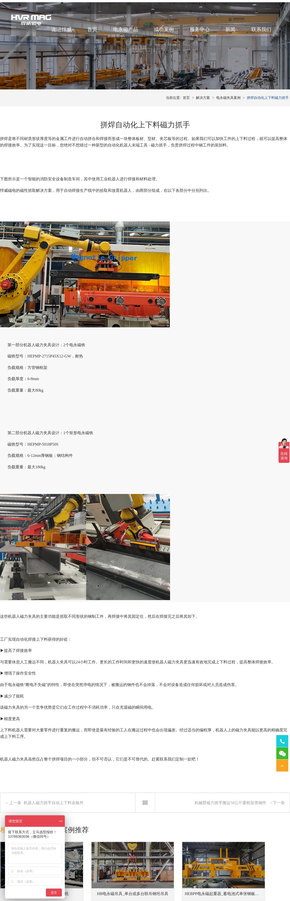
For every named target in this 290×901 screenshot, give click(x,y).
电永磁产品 (122, 33)
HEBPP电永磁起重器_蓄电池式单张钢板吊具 (191, 711)
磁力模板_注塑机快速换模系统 (33, 711)
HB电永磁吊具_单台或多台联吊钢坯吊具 (113, 711)
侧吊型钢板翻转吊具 (86, 870)
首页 (89, 33)
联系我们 (258, 33)
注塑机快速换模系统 (141, 855)
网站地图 (226, 888)
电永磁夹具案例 (228, 119)
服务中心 (196, 33)
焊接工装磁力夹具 (190, 862)
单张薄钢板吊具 (83, 862)
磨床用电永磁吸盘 (234, 862)
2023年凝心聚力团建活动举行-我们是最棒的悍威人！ (198, 786)
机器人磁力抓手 (188, 855)
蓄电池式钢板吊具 (85, 855)
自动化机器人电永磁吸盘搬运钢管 (108, 786)
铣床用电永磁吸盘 (234, 855)
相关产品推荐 (21, 657)
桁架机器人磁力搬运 (191, 847)
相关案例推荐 (68, 657)
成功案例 (161, 33)
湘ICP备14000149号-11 (201, 888)
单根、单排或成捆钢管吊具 (92, 847)
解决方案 (203, 119)
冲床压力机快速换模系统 (144, 847)
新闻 (227, 33)
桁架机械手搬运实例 (33, 786)
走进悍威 (58, 33)
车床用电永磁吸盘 (234, 847)
